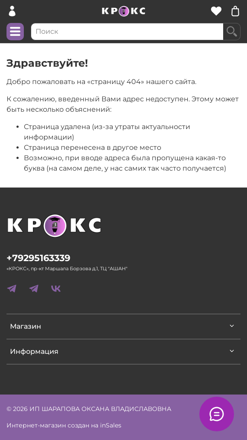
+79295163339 (38, 257)
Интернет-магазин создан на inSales (63, 425)
